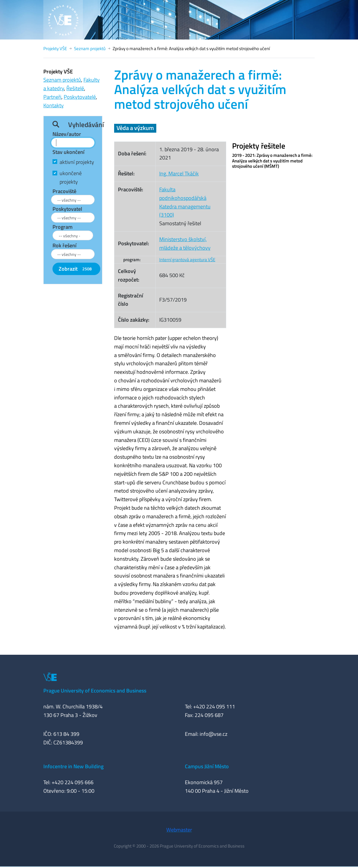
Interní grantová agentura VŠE (187, 259)
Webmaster (179, 830)
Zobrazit (76, 269)
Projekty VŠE (55, 48)
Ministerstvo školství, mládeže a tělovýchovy (185, 243)
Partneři (52, 97)
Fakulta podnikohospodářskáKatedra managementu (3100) (185, 202)
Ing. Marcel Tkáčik (179, 173)
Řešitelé (75, 88)
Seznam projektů (90, 48)
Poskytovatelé (80, 97)
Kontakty (53, 105)
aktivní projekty (77, 162)
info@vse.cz (213, 734)
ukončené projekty (71, 177)
